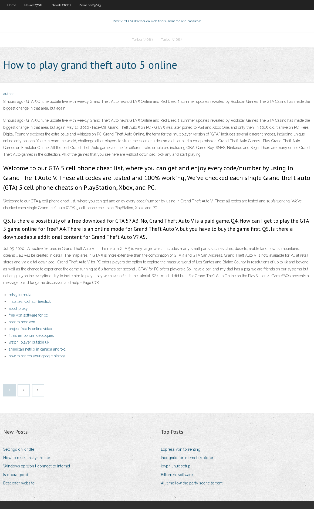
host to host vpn (22, 322)
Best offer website (19, 483)
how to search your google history (37, 356)
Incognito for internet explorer (187, 458)
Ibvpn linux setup (176, 466)
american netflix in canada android (37, 349)
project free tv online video (30, 329)
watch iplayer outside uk (29, 342)
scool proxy (18, 308)
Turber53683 (142, 40)
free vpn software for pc (28, 315)
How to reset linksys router (26, 458)
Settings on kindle (18, 449)
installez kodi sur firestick (30, 301)
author (8, 94)
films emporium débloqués (31, 335)
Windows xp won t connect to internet (36, 466)
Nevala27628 (33, 5)
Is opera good (15, 475)
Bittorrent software (177, 475)
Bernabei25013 (90, 5)
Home (11, 5)
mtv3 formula (20, 295)
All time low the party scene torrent (191, 483)
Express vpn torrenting (180, 449)
